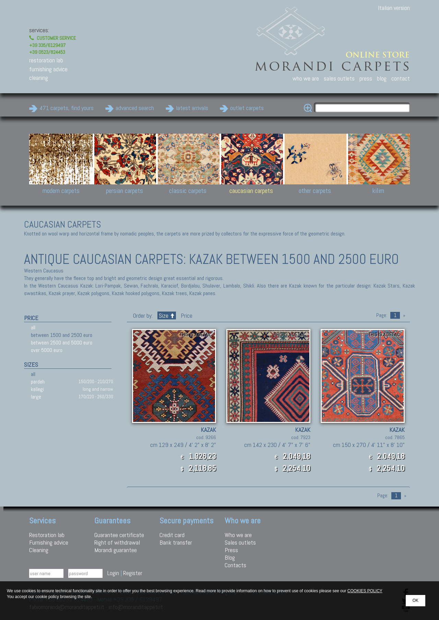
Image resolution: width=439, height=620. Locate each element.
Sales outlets (240, 542)
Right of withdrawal (117, 542)
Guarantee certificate (119, 535)
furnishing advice (48, 69)
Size (166, 315)
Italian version (394, 8)
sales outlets (339, 78)
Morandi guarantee (115, 550)
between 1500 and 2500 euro (61, 335)
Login (113, 573)
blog (382, 78)
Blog (230, 557)
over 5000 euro (46, 350)
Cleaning (38, 550)
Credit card (172, 535)
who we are (306, 78)
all (33, 327)
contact (400, 78)
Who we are (238, 535)
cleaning (38, 78)
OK (415, 600)
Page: (381, 315)
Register (132, 573)
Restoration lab (46, 535)
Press (231, 550)
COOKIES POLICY (364, 590)
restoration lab (46, 60)
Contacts (235, 565)
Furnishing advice (48, 542)
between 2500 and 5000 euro (61, 342)
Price (185, 315)
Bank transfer (175, 542)
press (365, 78)
